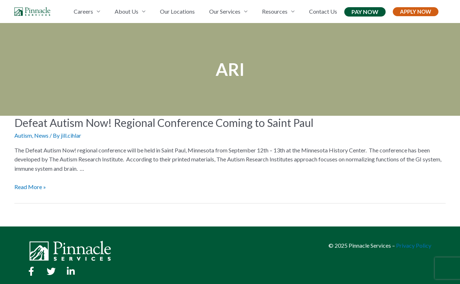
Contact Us (323, 11)
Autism (23, 135)
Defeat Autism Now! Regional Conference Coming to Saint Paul (163, 122)
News (41, 135)
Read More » (30, 186)
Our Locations (177, 11)
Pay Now (364, 11)
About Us (126, 11)
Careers (83, 11)
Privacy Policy (413, 245)
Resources (275, 11)
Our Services (224, 11)
